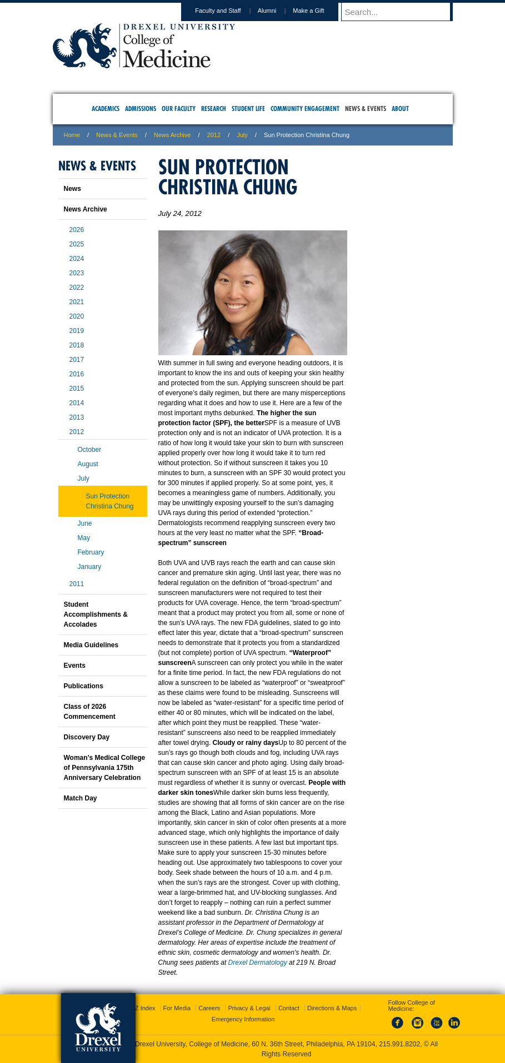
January (90, 567)
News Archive (172, 135)
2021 (76, 302)
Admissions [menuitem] (140, 108)
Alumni (277, 10)
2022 (76, 287)
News (72, 189)
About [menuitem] (400, 108)
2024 (76, 259)
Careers (209, 1008)
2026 (76, 230)
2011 (76, 584)
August (88, 464)
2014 (76, 403)
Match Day (80, 798)
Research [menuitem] (213, 108)
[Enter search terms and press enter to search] (402, 12)
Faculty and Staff (228, 10)
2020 (76, 316)
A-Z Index (142, 1008)
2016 (76, 374)
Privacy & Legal (249, 1008)
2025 (76, 244)
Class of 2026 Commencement (90, 712)
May (84, 538)
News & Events (117, 135)
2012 (214, 135)
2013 (76, 417)
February (91, 552)
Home (72, 135)
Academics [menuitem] (105, 108)
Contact (288, 1008)
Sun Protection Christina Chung (110, 501)
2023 (76, 273)
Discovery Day (87, 737)
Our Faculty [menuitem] (179, 108)
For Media (177, 1008)
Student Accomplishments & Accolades (96, 614)
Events (75, 665)
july (242, 135)
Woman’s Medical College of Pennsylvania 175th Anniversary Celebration (105, 768)
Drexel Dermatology (257, 962)
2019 (76, 331)
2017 (76, 360)
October (90, 450)
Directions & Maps (332, 1008)
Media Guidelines (91, 645)
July (83, 478)
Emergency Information (243, 1019)
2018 (76, 345)
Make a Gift (318, 10)
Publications (83, 686)
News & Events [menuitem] (365, 108)
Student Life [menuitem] (248, 108)
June (85, 523)
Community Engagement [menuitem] (305, 108)
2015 (76, 388)
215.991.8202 (399, 1044)
